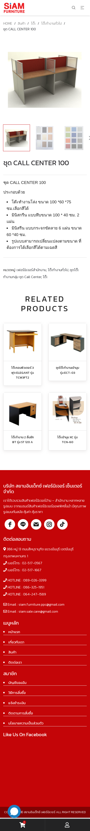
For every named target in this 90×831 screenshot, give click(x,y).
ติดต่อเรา (15, 662)
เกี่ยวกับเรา (16, 642)
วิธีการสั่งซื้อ (17, 692)
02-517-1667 (31, 570)
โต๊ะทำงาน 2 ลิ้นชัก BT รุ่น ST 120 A (22, 439)
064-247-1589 (34, 594)
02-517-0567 (32, 563)
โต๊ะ (33, 23)
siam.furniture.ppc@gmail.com (41, 604)
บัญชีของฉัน (17, 682)
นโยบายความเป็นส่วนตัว (25, 723)
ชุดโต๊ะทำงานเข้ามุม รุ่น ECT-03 (67, 370)
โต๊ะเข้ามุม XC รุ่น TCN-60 (67, 439)
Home (7, 23)
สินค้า (21, 23)
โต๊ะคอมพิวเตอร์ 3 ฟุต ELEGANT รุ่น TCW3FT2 (22, 372)
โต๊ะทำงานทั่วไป (51, 23)
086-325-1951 (33, 587)
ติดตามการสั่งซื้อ (20, 713)
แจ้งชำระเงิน (17, 702)
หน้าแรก (14, 631)
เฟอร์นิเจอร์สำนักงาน (31, 269)
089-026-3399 (34, 580)
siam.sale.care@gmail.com (38, 611)
